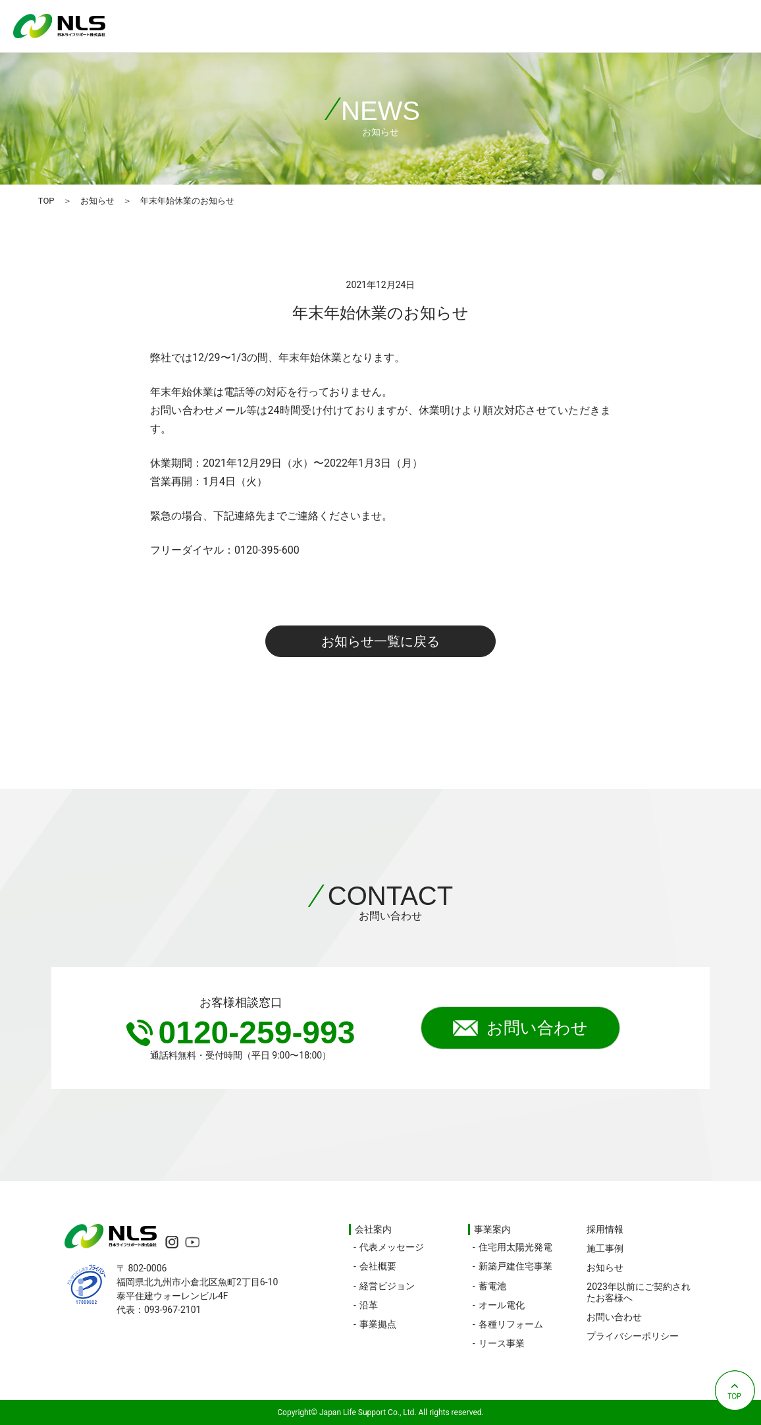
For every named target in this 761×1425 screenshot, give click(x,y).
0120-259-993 (240, 1032)
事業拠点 (377, 1324)
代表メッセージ (391, 1247)
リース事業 (502, 1343)
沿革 (368, 1305)
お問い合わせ (520, 1028)
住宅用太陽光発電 (515, 1247)
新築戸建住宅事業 (515, 1266)
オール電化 (502, 1305)
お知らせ (97, 201)
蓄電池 (492, 1286)
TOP (46, 201)
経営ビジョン (387, 1286)
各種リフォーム (511, 1324)
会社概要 (377, 1266)
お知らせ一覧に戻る (380, 641)
